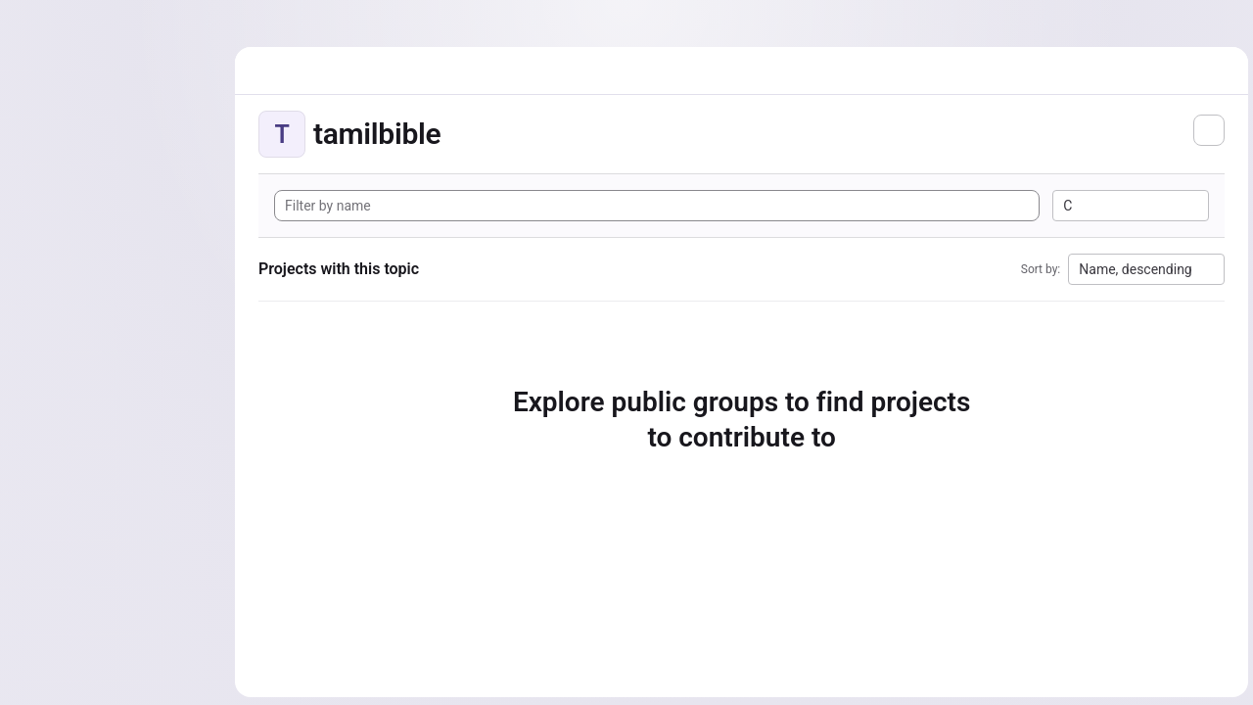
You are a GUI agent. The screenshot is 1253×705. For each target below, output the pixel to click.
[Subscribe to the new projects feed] (1206, 130)
